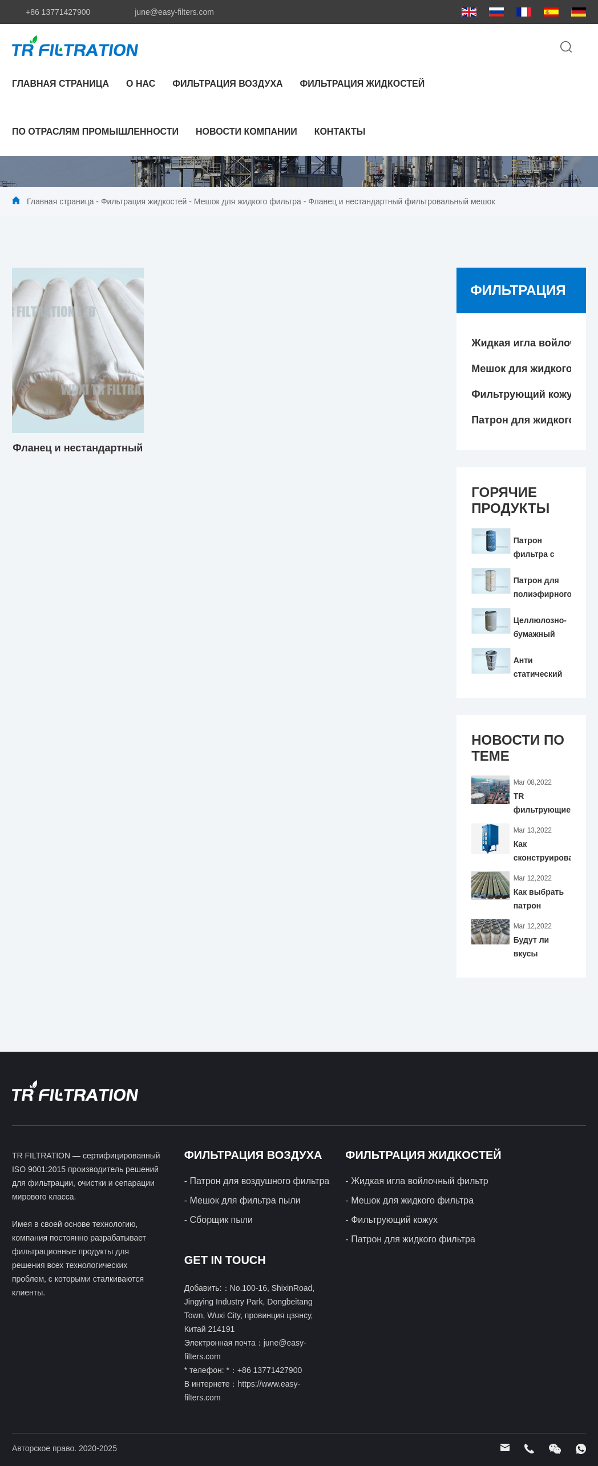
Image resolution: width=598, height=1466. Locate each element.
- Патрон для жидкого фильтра (410, 1239)
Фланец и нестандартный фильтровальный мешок (401, 201)
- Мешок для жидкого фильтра (409, 1200)
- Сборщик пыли (218, 1220)
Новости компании (246, 131)
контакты (340, 131)
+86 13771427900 (58, 12)
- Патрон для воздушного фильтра (256, 1181)
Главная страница (60, 83)
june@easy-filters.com (174, 12)
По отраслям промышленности (95, 131)
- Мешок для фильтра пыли (242, 1200)
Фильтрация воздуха (227, 83)
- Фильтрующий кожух (391, 1220)
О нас (140, 83)
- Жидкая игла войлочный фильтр (416, 1181)
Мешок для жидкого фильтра (247, 201)
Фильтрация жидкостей (362, 83)
